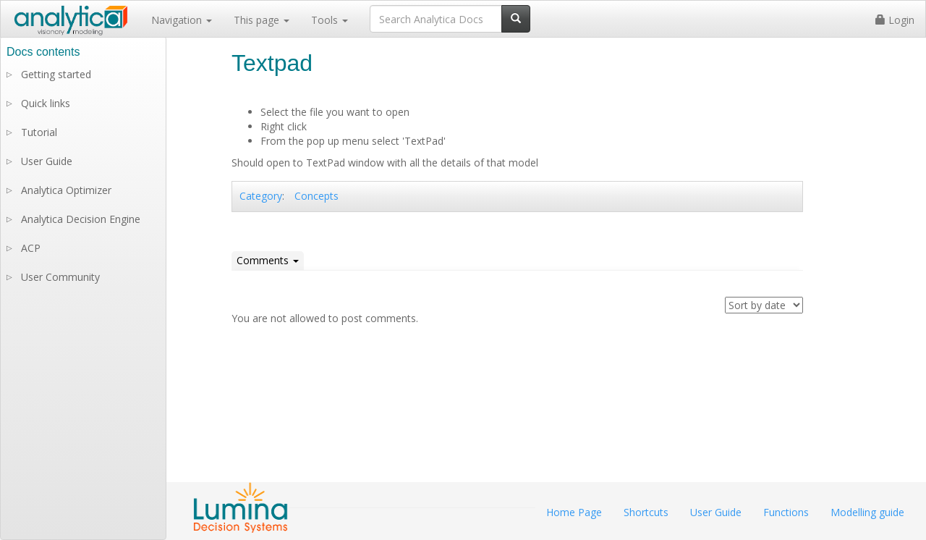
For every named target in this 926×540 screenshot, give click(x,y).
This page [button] (261, 20)
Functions (786, 512)
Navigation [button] (181, 20)
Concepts (316, 196)
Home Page (574, 512)
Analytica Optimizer (66, 190)
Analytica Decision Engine (80, 219)
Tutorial (39, 132)
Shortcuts (646, 512)
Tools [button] (329, 20)
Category (260, 196)
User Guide (46, 161)
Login (894, 20)
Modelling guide (867, 512)
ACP (31, 248)
